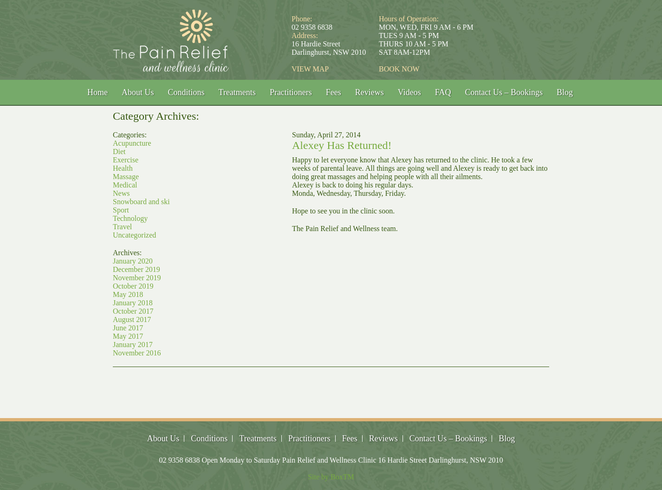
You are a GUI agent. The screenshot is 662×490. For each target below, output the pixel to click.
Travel (122, 227)
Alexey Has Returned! (342, 145)
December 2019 (136, 269)
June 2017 (128, 328)
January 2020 (133, 261)
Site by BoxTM (331, 477)
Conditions (186, 92)
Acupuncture (132, 143)
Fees (333, 92)
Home (97, 92)
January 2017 (133, 344)
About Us (138, 92)
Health (123, 168)
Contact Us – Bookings (504, 92)
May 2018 (128, 294)
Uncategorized (134, 235)
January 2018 (133, 303)
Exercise (125, 160)
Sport (121, 210)
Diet (119, 151)
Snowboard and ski (141, 202)
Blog (565, 92)
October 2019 (133, 286)
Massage (126, 177)
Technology (130, 218)
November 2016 (137, 353)
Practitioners (291, 92)
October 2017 (133, 311)
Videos (409, 92)
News (121, 193)
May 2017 (128, 336)
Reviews (369, 92)
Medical (125, 185)
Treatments (237, 92)
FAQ (443, 92)
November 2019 (137, 278)
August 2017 (132, 319)
